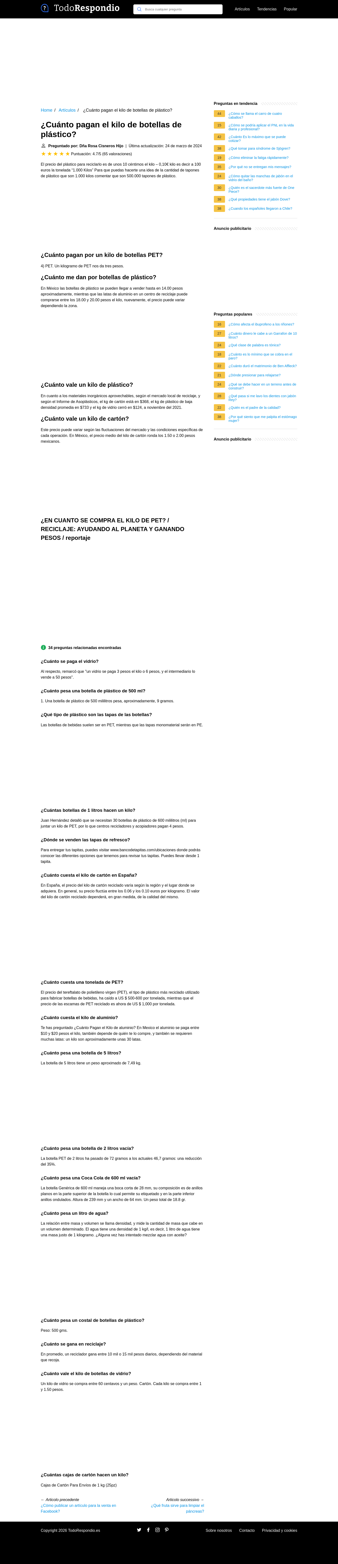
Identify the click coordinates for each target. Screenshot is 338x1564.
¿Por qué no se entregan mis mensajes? (260, 167)
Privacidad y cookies (279, 1530)
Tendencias (267, 9)
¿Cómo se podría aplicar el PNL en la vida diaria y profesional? (261, 127)
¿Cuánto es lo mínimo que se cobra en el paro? (260, 356)
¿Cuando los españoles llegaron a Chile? (260, 208)
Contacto (247, 1530)
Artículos (242, 9)
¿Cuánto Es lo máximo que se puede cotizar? (257, 139)
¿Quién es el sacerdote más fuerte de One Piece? (261, 190)
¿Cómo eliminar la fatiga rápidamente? (259, 158)
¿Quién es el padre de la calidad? (255, 408)
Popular (290, 9)
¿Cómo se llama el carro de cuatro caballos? (255, 115)
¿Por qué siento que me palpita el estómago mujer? (263, 419)
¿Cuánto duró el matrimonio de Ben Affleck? (263, 366)
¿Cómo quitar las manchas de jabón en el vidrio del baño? (261, 178)
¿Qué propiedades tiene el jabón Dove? (259, 199)
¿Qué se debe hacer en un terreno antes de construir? (262, 386)
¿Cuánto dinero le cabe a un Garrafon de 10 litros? (263, 335)
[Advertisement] (169, 59)
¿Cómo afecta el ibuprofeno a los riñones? (261, 324)
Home (47, 110)
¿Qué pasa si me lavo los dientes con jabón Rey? (262, 398)
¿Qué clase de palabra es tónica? (255, 345)
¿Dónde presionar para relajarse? (255, 375)
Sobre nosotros (219, 1530)
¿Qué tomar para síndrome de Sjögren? (259, 148)
